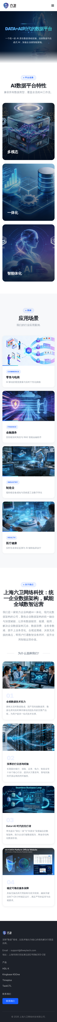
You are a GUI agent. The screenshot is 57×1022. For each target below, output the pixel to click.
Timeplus (7, 980)
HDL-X (5, 968)
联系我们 (10, 1001)
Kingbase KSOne (11, 974)
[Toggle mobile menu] (53, 5)
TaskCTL (7, 986)
